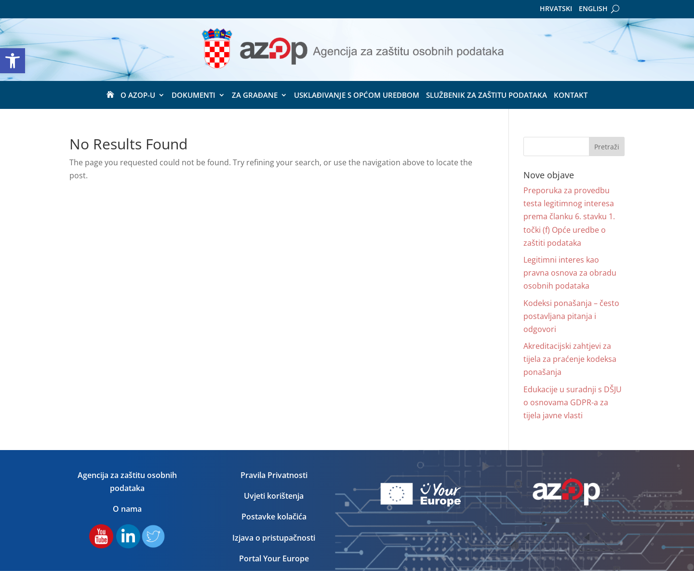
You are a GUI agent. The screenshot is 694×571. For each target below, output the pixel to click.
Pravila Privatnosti (273, 475)
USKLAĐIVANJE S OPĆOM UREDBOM (356, 96)
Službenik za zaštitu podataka (486, 96)
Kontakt (570, 96)
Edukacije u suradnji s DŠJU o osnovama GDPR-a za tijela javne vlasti (572, 402)
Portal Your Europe (274, 558)
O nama (127, 509)
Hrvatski (556, 9)
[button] (12, 60)
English (593, 9)
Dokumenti (193, 96)
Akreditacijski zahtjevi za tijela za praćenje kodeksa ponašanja (569, 359)
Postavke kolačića (274, 516)
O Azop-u (137, 96)
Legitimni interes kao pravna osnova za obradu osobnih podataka (569, 272)
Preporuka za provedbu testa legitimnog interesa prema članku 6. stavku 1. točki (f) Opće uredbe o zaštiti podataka (569, 216)
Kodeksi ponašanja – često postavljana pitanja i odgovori (571, 316)
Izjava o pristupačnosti (273, 537)
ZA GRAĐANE (255, 96)
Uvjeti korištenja (274, 496)
